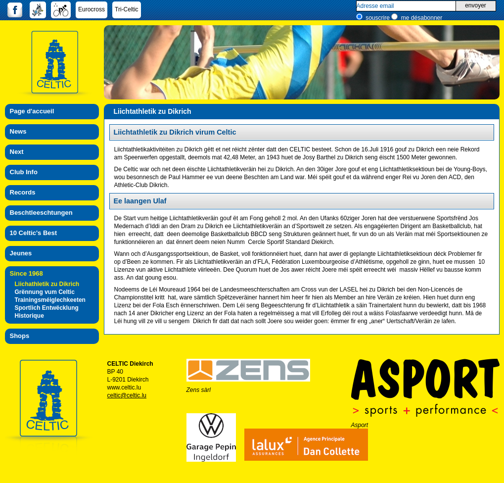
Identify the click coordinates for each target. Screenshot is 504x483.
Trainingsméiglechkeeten (50, 299)
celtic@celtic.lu (127, 395)
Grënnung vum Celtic (45, 292)
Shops (20, 335)
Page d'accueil (32, 111)
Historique (29, 315)
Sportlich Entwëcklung (47, 307)
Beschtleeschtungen (41, 212)
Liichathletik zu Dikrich (47, 284)
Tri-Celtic (126, 9)
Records (23, 192)
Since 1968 (26, 273)
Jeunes (21, 253)
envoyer (475, 5)
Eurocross (91, 9)
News (18, 131)
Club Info (24, 172)
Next (17, 151)
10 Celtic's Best (33, 233)
